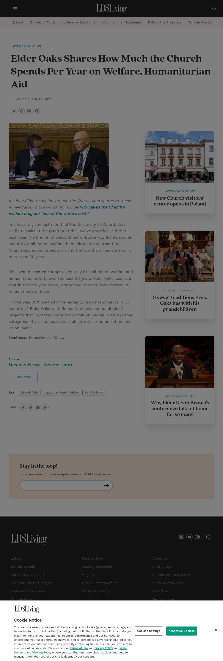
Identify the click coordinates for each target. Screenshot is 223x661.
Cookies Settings (148, 632)
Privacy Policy (103, 649)
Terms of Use (79, 649)
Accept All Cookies (182, 632)
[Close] (216, 631)
